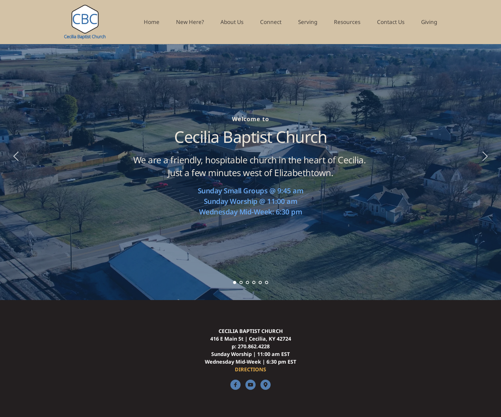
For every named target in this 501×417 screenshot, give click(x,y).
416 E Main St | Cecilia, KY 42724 (250, 338)
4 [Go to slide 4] (253, 282)
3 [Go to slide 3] (247, 282)
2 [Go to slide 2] (241, 282)
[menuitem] (151, 22)
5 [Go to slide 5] (260, 282)
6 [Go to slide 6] (266, 282)
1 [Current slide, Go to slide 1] (234, 282)
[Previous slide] (16, 156)
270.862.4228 (254, 346)
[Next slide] (484, 156)
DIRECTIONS (250, 369)
